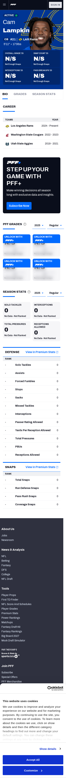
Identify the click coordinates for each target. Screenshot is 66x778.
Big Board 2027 (10, 636)
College (5, 574)
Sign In (55, 5)
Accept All (33, 759)
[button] (19, 211)
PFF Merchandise (11, 681)
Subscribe (7, 672)
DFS (4, 570)
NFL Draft (7, 579)
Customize (33, 770)
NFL (3, 556)
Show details (48, 748)
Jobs (4, 535)
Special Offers (9, 677)
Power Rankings (10, 617)
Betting (5, 560)
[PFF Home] (13, 5)
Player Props (8, 595)
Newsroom (7, 540)
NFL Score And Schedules (16, 604)
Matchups (7, 622)
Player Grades (9, 608)
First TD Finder (9, 599)
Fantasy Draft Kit (10, 627)
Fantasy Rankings (11, 631)
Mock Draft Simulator (13, 640)
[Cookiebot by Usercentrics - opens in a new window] (47, 688)
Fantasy (6, 565)
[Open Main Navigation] (4, 5)
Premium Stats (9, 613)
